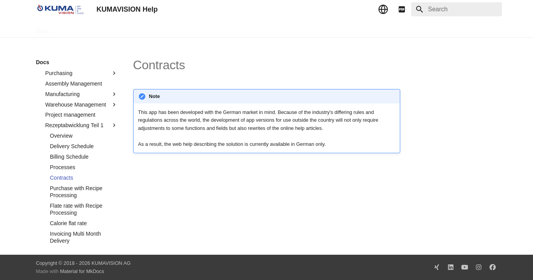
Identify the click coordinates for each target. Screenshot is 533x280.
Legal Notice (190, 28)
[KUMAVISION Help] (60, 9)
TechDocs (69, 28)
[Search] (456, 9)
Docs (42, 28)
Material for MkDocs (82, 271)
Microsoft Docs (148, 28)
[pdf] (402, 9)
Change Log (105, 28)
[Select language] (383, 9)
